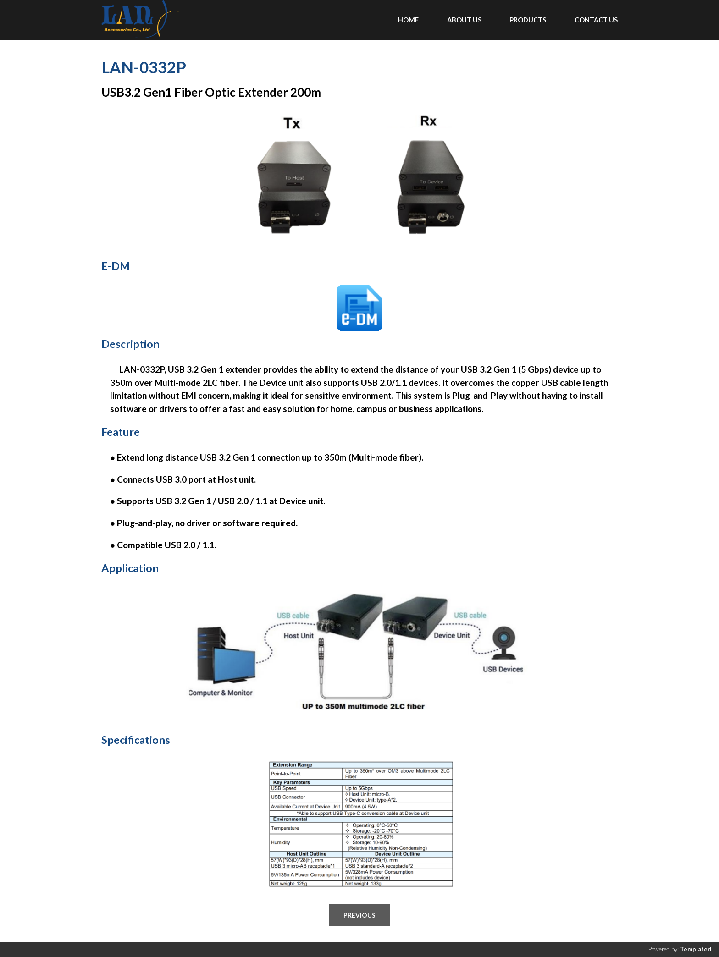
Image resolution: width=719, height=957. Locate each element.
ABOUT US (464, 20)
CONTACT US (596, 20)
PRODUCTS (527, 20)
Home (408, 20)
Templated (695, 949)
